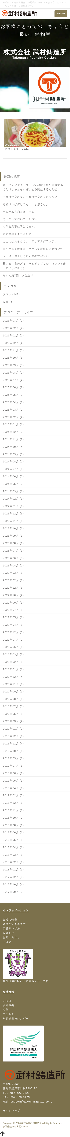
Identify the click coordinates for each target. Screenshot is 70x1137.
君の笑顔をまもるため (17, 233)
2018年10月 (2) (13, 817)
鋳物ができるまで (14, 923)
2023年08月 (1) (13, 543)
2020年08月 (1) (13, 698)
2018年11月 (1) (13, 810)
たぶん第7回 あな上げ (18, 275)
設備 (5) (8, 301)
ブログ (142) (11, 294)
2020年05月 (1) (13, 713)
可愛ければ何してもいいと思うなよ (26, 204)
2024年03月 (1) (13, 491)
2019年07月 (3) (13, 765)
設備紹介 (8, 932)
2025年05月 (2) (13, 394)
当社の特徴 (10, 919)
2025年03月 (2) (13, 409)
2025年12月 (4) (13, 342)
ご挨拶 (7, 1000)
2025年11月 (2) (13, 350)
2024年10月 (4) (13, 446)
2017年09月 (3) (13, 891)
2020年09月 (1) (13, 691)
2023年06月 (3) (13, 558)
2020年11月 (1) (13, 684)
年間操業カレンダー (16, 1018)
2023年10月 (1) (13, 528)
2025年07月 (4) (13, 380)
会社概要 (8, 1005)
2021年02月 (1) (13, 661)
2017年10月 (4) (13, 884)
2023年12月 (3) (13, 513)
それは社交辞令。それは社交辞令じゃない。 (31, 196)
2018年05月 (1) (13, 839)
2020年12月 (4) (13, 676)
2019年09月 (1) (13, 758)
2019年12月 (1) (13, 736)
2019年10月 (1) (13, 750)
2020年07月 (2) (13, 706)
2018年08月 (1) (13, 825)
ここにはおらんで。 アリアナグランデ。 (30, 241)
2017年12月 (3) (13, 876)
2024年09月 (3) (13, 454)
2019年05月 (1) (13, 780)
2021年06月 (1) (13, 646)
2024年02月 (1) (13, 498)
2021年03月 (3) (13, 654)
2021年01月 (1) (13, 669)
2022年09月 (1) (13, 602)
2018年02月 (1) (13, 862)
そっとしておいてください (20, 219)
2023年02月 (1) (13, 580)
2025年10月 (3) (13, 357)
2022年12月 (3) (13, 587)
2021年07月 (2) (13, 639)
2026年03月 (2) (13, 320)
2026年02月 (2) (13, 328)
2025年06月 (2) (13, 387)
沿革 (6, 1009)
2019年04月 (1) (13, 788)
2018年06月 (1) (13, 832)
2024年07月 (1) (13, 468)
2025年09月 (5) (13, 365)
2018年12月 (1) (13, 802)
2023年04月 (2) (13, 565)
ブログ (7, 941)
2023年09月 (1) (13, 535)
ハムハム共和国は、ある (18, 211)
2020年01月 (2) (13, 728)
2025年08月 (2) (13, 372)
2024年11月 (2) (13, 439)
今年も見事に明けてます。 (20, 226)
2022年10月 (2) (13, 595)
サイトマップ (11, 1110)
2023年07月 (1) (13, 550)
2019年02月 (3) (13, 795)
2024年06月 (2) (13, 476)
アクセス (8, 1014)
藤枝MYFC (18, 980)
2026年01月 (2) (13, 335)
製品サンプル (11, 928)
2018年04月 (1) (13, 847)
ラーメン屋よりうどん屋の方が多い (26, 256)
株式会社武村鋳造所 (31, 1123)
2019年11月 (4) (13, 743)
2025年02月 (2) (13, 417)
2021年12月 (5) (13, 632)
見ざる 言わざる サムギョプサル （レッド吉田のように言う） (34, 266)
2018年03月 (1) (13, 854)
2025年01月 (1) (13, 424)
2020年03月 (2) (13, 721)
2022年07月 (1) (13, 609)
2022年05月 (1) (13, 617)
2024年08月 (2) (13, 461)
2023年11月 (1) (13, 520)
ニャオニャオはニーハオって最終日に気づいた (33, 248)
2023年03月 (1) (13, 572)
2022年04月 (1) (13, 624)
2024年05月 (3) (13, 483)
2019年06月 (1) (13, 773)
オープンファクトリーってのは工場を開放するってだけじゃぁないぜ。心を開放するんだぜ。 (34, 187)
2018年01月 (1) (13, 869)
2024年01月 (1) (13, 506)
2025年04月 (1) (13, 402)
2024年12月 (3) (13, 431)
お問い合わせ (11, 937)
